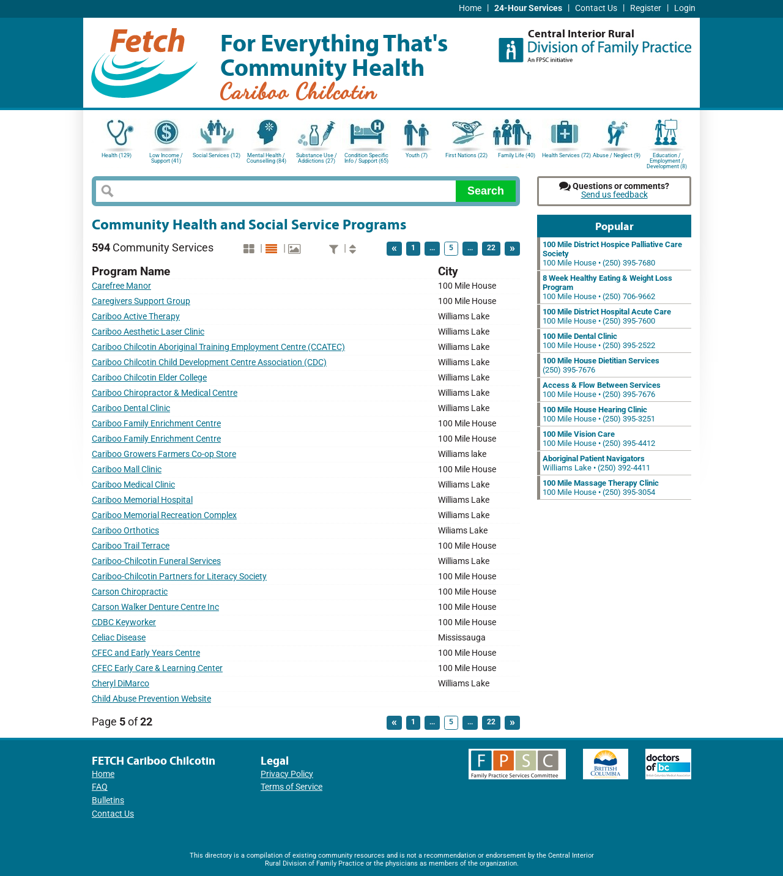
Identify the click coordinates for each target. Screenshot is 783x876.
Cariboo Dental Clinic (131, 408)
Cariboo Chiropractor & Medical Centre (164, 393)
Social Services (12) (216, 155)
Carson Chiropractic (130, 592)
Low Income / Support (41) (166, 158)
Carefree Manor (121, 286)
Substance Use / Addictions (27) (316, 158)
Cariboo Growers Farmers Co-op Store (164, 454)
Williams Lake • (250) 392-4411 (596, 463)
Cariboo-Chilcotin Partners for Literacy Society (179, 576)
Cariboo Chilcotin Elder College (149, 378)
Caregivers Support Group (141, 301)
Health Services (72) (566, 155)
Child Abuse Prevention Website (151, 699)
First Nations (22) (466, 155)
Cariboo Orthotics (125, 530)
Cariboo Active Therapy (136, 316)
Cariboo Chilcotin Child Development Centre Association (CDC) (209, 362)
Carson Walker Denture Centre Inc (155, 607)
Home (470, 8)
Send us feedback (614, 195)
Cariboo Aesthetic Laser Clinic (148, 332)
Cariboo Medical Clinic (133, 485)
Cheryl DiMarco (120, 683)
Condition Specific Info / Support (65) (366, 158)
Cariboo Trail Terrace (130, 546)
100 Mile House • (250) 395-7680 (612, 253)
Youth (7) (417, 155)
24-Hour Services (528, 8)
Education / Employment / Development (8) (667, 160)
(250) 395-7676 (601, 365)
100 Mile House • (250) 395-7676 (602, 389)
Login (685, 8)
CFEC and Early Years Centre (146, 653)
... (432, 247)
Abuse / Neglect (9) (616, 155)
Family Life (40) (516, 155)
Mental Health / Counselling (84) (266, 158)
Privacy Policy (287, 774)
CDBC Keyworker (124, 622)
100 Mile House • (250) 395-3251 (599, 414)
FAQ (100, 787)
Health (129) (117, 155)
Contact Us (596, 8)
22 (491, 247)
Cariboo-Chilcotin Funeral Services (156, 561)
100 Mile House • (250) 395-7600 (607, 316)
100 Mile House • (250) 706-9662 (607, 287)
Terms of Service (291, 787)
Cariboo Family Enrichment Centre (156, 423)
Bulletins (108, 800)
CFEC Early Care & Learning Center (157, 668)
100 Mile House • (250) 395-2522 (599, 341)
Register (645, 8)
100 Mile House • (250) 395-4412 (599, 438)
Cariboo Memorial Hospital (142, 500)
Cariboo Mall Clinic (126, 469)
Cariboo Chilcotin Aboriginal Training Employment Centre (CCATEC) (218, 347)
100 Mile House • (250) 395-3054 (601, 487)
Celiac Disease (119, 638)
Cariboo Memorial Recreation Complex (164, 515)
